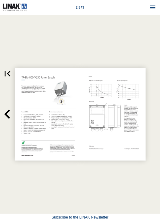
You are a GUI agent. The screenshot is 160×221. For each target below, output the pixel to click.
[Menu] (152, 7)
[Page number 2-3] (80, 7)
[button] (7, 114)
